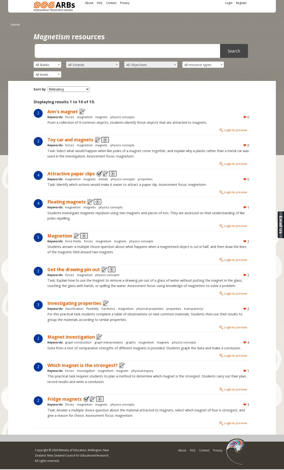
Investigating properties (74, 303)
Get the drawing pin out (73, 269)
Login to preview (235, 130)
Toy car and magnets (70, 140)
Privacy (124, 3)
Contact (111, 3)
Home (15, 24)
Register (241, 3)
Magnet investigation (71, 337)
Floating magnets (66, 202)
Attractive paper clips (71, 174)
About (89, 3)
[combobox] (47, 64)
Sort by (39, 89)
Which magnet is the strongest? (82, 365)
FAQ (99, 3)
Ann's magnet (62, 111)
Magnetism (59, 236)
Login (228, 3)
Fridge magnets (64, 399)
